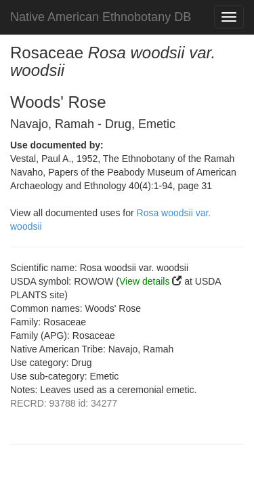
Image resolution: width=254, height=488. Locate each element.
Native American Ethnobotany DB (100, 17)
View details (144, 281)
